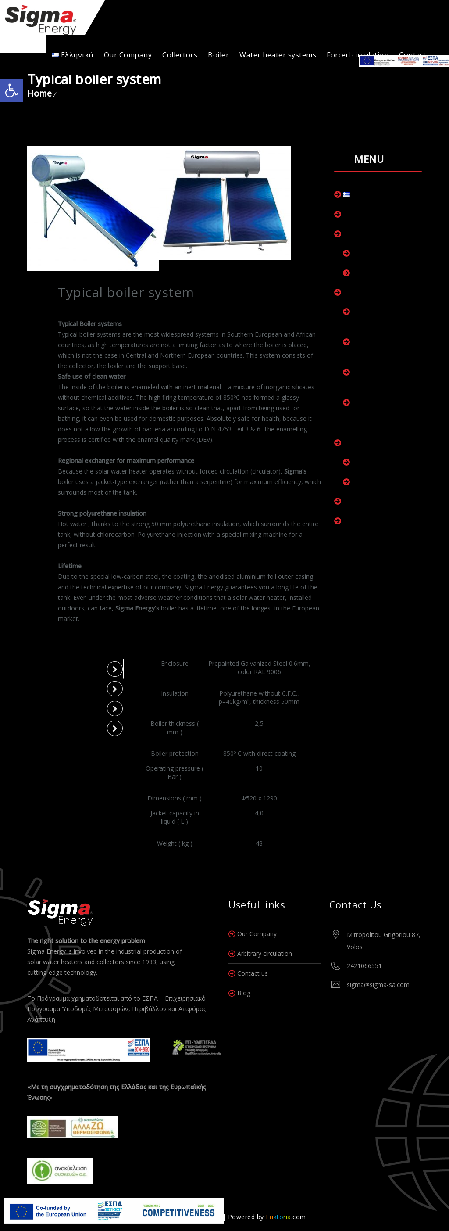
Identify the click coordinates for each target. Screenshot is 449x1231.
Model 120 (51, 668)
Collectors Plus (374, 253)
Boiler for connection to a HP (383, 377)
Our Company (128, 55)
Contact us (252, 973)
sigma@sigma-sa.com (378, 984)
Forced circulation (357, 55)
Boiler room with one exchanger (383, 317)
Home (39, 93)
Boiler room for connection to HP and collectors (383, 413)
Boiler (218, 55)
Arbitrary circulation (264, 953)
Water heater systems (277, 55)
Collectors (179, 55)
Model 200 (51, 708)
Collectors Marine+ (380, 273)
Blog (243, 993)
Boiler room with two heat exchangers (383, 347)
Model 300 (51, 728)
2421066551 (364, 966)
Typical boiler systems (386, 462)
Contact (354, 521)
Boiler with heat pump (385, 481)
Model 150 (51, 688)
